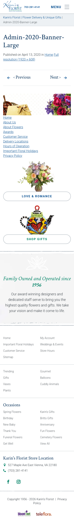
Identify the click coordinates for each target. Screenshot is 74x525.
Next (55, 77)
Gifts (6, 377)
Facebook (8, 482)
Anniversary (47, 424)
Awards (8, 132)
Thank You (9, 431)
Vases (6, 384)
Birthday (8, 418)
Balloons (45, 377)
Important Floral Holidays (20, 151)
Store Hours (47, 350)
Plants (7, 390)
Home (49, 55)
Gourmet (45, 371)
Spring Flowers (12, 411)
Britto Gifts (46, 418)
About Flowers (13, 127)
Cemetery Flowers (51, 437)
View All (45, 443)
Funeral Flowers (12, 437)
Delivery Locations (15, 141)
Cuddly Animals (49, 384)
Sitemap (8, 357)
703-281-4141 (32, 7)
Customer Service (15, 137)
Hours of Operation (16, 146)
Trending (8, 371)
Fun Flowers (47, 431)
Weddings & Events (51, 344)
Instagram (19, 482)
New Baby (9, 424)
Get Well (8, 443)
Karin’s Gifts (47, 411)
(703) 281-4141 (18, 470)
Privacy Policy (12, 156)
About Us (9, 122)
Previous (22, 77)
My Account (47, 338)
